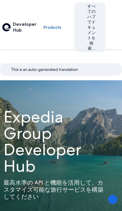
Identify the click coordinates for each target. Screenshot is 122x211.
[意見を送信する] (112, 199)
